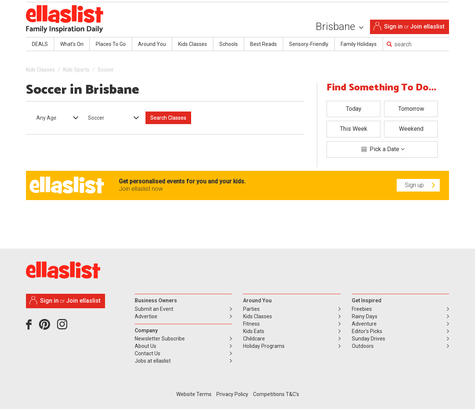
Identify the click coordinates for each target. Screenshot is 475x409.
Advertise (146, 316)
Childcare (254, 339)
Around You (152, 44)
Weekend (411, 128)
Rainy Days (364, 316)
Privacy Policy (232, 394)
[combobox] (54, 118)
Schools (228, 44)
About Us (145, 346)
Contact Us (147, 353)
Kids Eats (253, 331)
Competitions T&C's (276, 394)
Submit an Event (154, 309)
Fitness (251, 324)
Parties (251, 309)
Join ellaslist (427, 26)
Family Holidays (359, 44)
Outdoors (363, 346)
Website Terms (194, 394)
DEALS (40, 44)
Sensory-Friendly (308, 44)
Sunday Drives (368, 339)
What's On (71, 44)
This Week (353, 128)
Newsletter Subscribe (160, 339)
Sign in (393, 26)
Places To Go (111, 44)
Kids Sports (76, 70)
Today (353, 108)
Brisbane (339, 26)
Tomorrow (411, 108)
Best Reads (263, 44)
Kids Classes (192, 44)
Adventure (364, 324)
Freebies (362, 309)
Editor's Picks (367, 331)
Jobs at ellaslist (153, 361)
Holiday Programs (264, 346)
